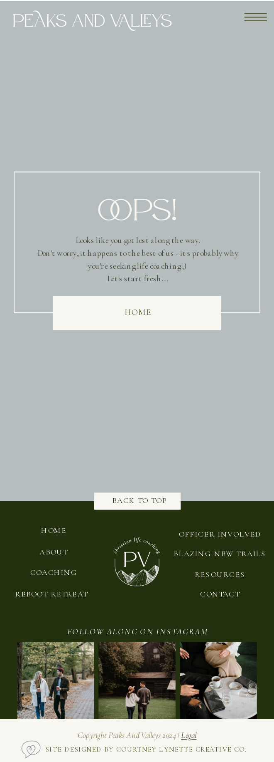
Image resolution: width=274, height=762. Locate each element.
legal (188, 735)
